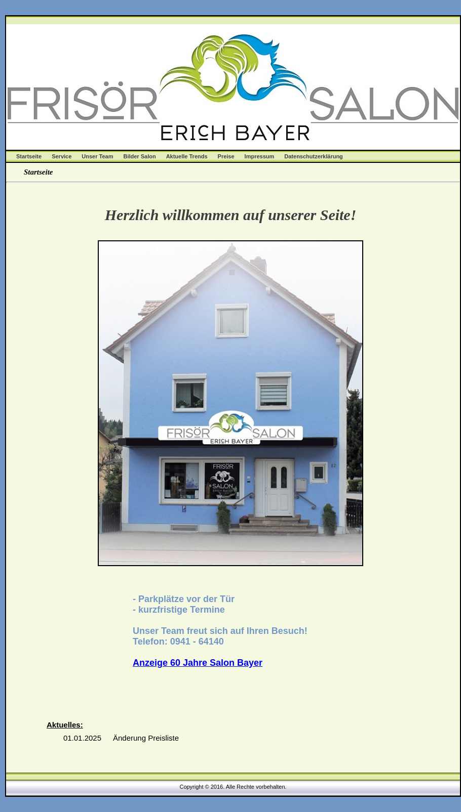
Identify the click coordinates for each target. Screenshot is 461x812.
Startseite (29, 156)
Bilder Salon (139, 156)
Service (61, 156)
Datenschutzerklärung (313, 156)
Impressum (260, 156)
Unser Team (97, 156)
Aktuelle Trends (187, 156)
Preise (226, 156)
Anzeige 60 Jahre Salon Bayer (197, 663)
